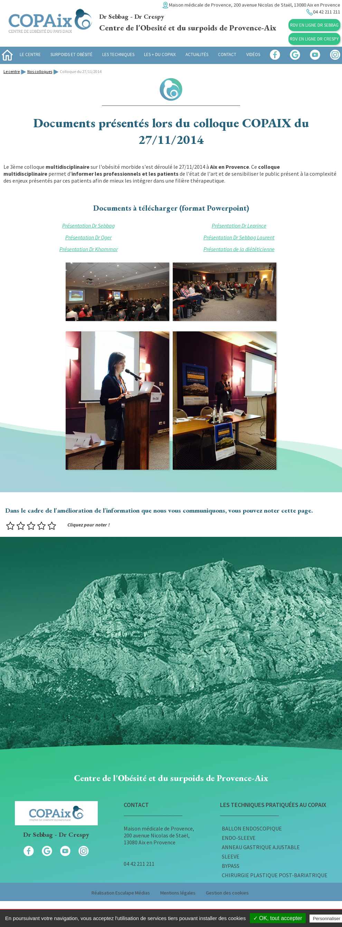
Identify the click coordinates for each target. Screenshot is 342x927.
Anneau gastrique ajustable (261, 847)
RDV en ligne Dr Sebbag (314, 25)
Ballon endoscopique (252, 828)
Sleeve (230, 856)
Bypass (230, 865)
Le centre (30, 54)
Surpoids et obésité (71, 54)
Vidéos (253, 54)
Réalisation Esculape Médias (121, 893)
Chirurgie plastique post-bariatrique (274, 875)
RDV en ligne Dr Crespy (314, 39)
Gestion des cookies (227, 893)
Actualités (197, 54)
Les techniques (118, 54)
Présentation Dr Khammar (88, 249)
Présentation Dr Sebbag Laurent (238, 237)
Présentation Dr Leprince (239, 225)
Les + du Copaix (160, 54)
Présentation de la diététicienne (239, 249)
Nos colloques (39, 71)
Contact (227, 54)
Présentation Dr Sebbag (88, 225)
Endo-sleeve (239, 837)
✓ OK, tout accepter (277, 918)
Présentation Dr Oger (88, 237)
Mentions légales (178, 893)
